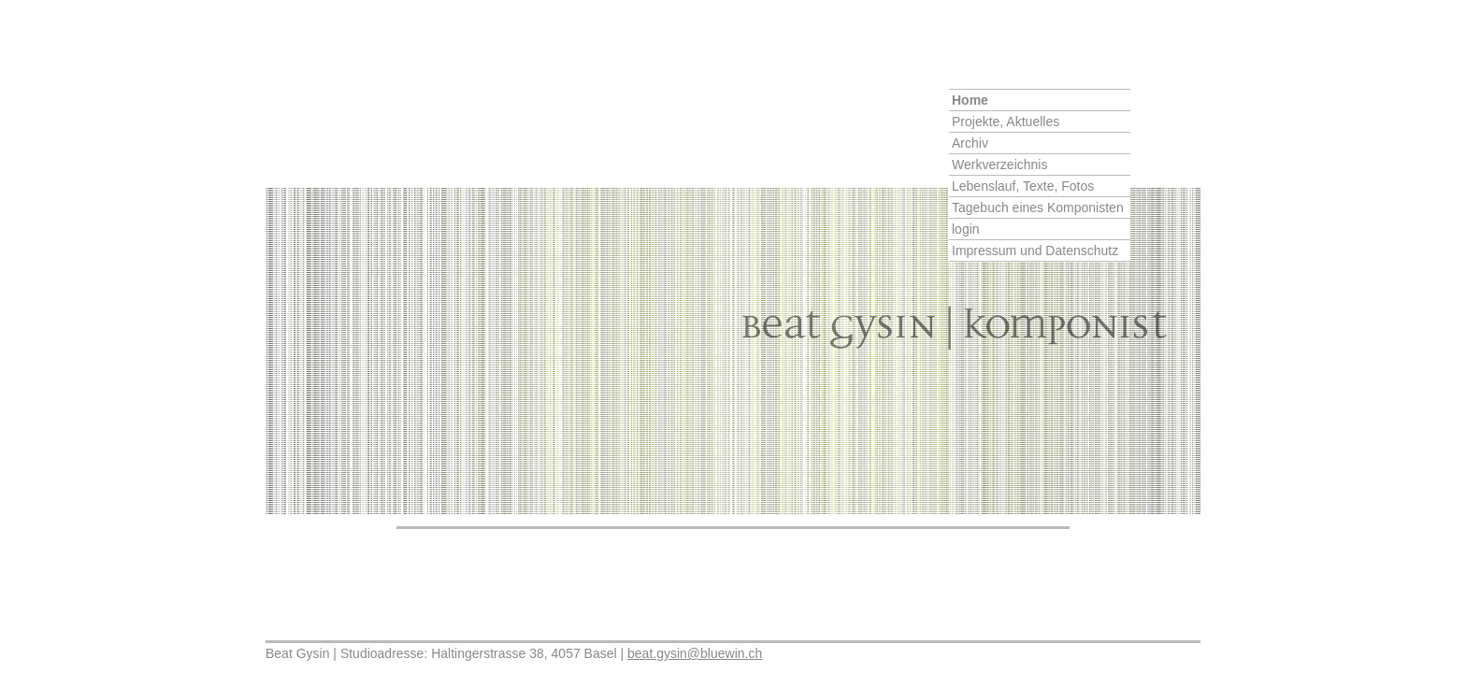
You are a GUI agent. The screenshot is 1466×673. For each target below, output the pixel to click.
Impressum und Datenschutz (1035, 250)
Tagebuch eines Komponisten (1038, 207)
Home (970, 100)
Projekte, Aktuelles (1005, 121)
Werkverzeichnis (999, 164)
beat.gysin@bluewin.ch (694, 653)
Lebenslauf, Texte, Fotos (1023, 186)
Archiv (970, 143)
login (966, 229)
